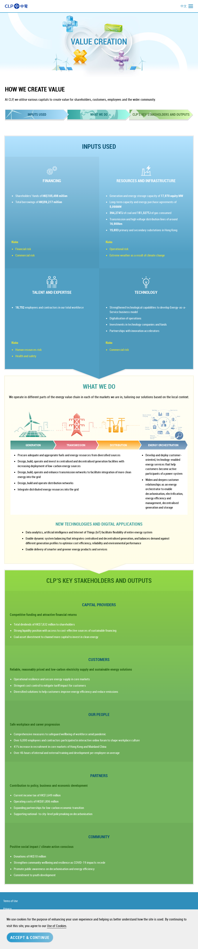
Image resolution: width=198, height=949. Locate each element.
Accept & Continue (29, 937)
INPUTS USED (37, 115)
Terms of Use (10, 901)
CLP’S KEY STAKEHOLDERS (161, 115)
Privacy (7, 909)
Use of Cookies (56, 926)
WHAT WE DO (99, 115)
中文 (184, 6)
